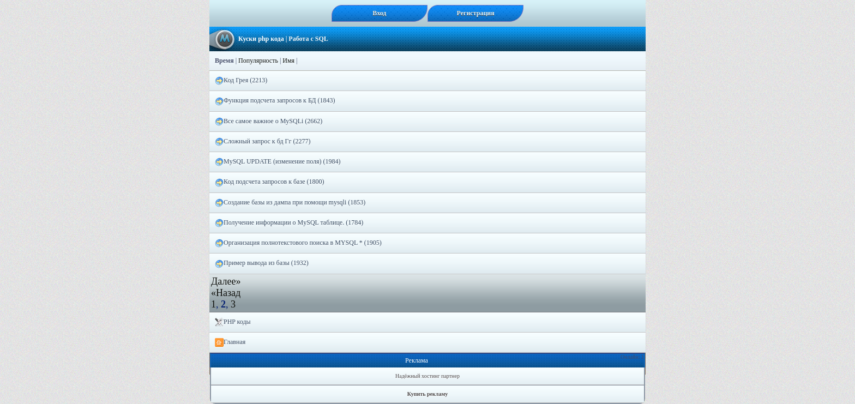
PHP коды (233, 322)
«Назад (225, 292)
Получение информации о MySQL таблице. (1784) (289, 223)
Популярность (258, 60)
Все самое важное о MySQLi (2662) (268, 121)
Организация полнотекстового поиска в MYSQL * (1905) (298, 243)
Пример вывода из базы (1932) (262, 263)
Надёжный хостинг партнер (427, 376)
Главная (230, 342)
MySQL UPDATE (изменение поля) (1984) (277, 162)
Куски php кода (261, 39)
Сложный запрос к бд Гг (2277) (262, 141)
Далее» (225, 281)
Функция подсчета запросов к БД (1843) (275, 101)
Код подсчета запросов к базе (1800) (269, 182)
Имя (288, 60)
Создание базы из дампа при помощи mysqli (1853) (290, 202)
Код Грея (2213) (241, 80)
